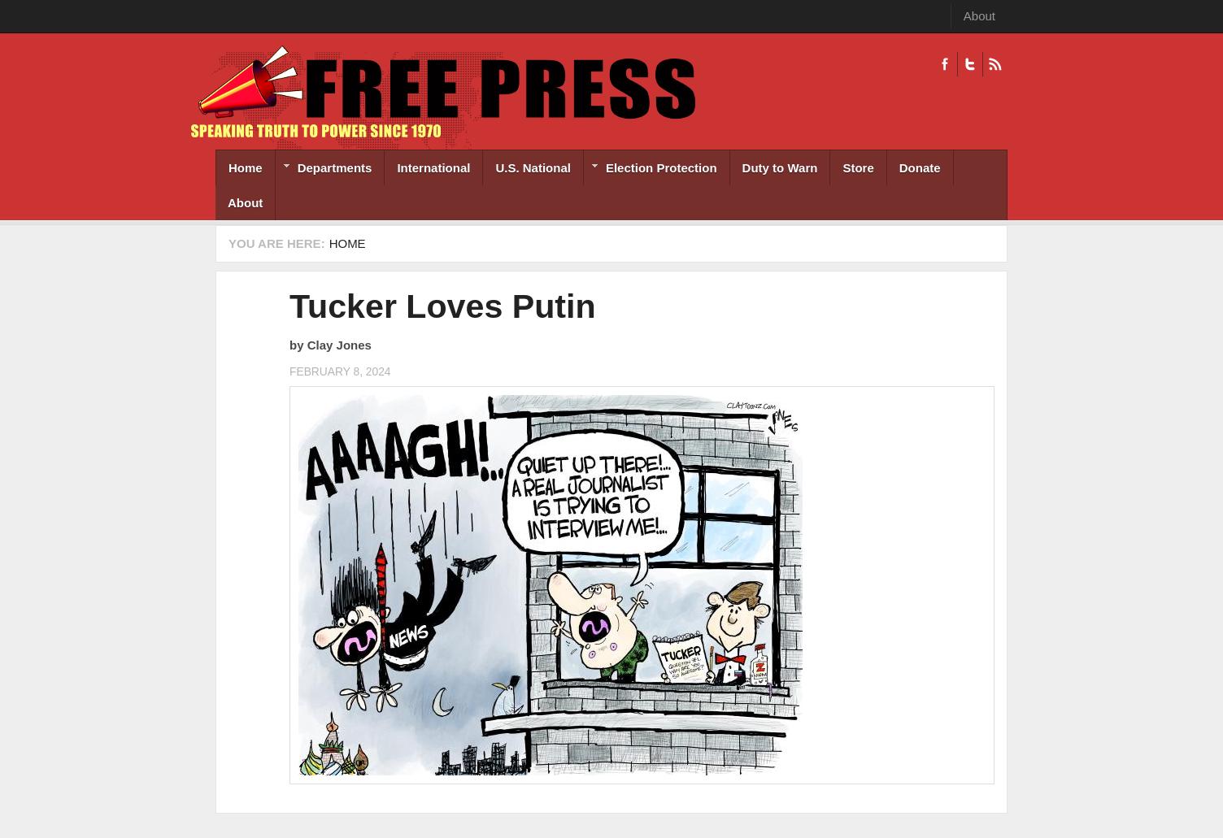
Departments (324, 169)
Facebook (945, 64)
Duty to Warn (780, 168)
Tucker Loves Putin (442, 306)
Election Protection (650, 169)
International (433, 168)
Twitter (969, 64)
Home (245, 168)
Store (857, 168)
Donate (920, 168)
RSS (995, 64)
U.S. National (533, 168)
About (979, 16)
